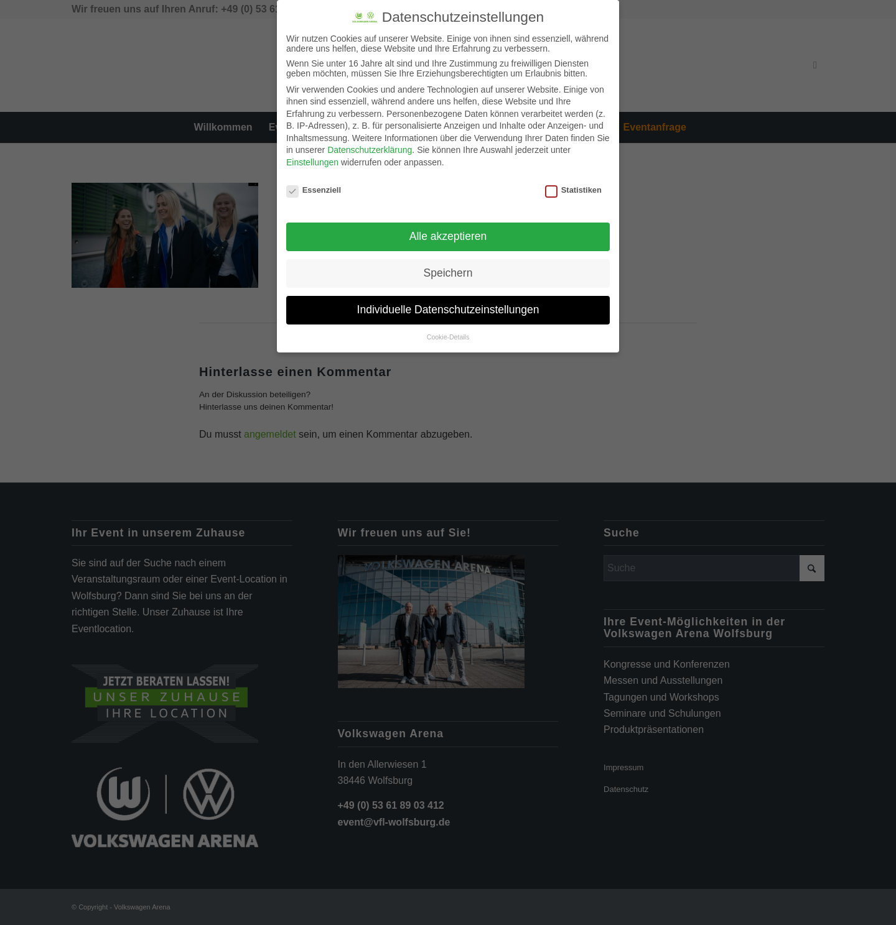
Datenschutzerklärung (369, 150)
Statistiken (573, 190)
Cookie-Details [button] (448, 337)
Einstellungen (312, 162)
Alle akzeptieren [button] (448, 236)
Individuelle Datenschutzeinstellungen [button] (448, 309)
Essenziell (313, 190)
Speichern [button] (448, 273)
